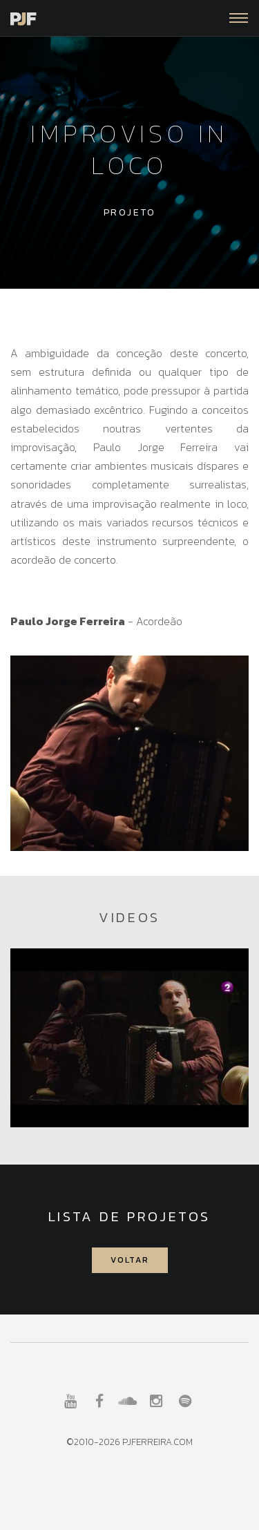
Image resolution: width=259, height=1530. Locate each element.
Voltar (130, 1260)
